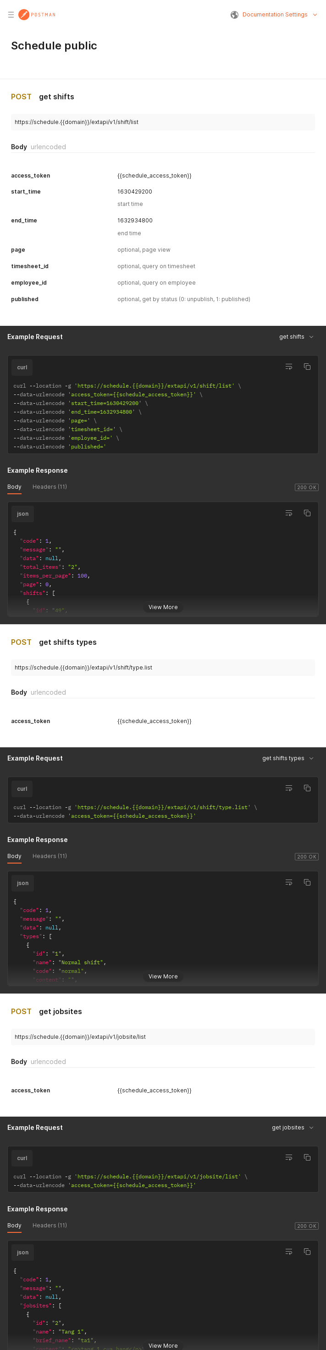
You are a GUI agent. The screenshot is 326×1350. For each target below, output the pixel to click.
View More (163, 603)
